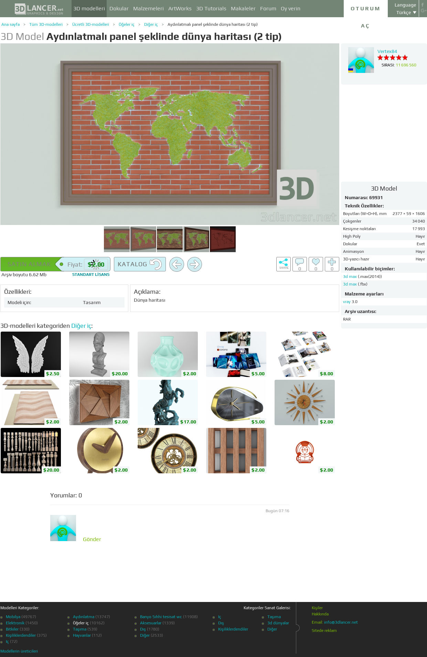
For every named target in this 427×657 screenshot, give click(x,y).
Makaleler (243, 8)
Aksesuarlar (150, 623)
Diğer (145, 635)
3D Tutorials (211, 8)
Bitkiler (12, 629)
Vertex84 (387, 51)
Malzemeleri (148, 8)
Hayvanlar (82, 635)
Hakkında (320, 614)
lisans (90, 274)
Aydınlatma (83, 616)
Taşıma (79, 629)
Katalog (140, 264)
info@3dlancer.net (341, 622)
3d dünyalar (278, 623)
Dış (143, 629)
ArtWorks (180, 8)
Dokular (119, 8)
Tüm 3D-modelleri (46, 24)
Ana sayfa (10, 24)
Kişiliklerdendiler (21, 635)
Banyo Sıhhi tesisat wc (161, 616)
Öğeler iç (127, 24)
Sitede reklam (324, 630)
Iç (7, 641)
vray (347, 301)
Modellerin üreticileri (19, 651)
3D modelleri (89, 8)
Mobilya (13, 616)
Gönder (92, 539)
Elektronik (15, 623)
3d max (350, 276)
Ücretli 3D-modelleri (90, 24)
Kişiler (317, 607)
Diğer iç (151, 24)
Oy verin (290, 8)
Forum (268, 8)
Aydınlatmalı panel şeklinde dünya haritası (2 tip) (213, 24)
